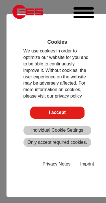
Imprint (87, 164)
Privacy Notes (56, 164)
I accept (57, 112)
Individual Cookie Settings (57, 130)
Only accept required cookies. (57, 142)
